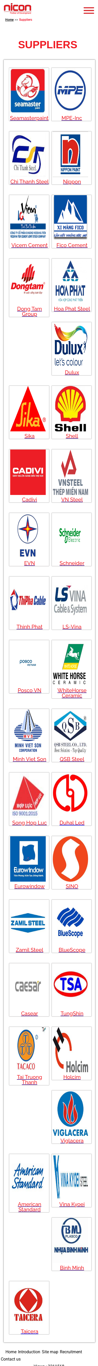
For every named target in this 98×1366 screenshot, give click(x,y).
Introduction (29, 1351)
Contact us (11, 1359)
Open (90, 10)
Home (9, 19)
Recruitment (71, 1351)
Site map (50, 1351)
